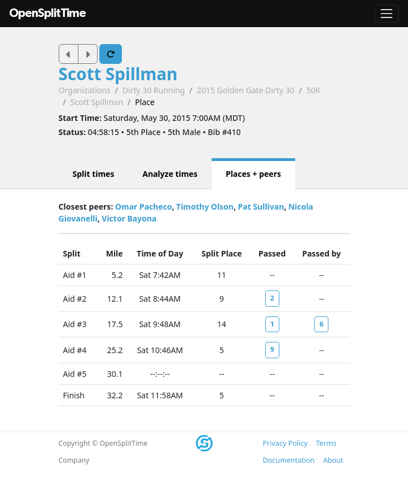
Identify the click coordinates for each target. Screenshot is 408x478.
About (333, 460)
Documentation (289, 460)
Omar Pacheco (143, 206)
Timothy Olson (205, 206)
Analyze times (170, 173)
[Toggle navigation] (386, 14)
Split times (94, 173)
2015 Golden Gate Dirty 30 (246, 90)
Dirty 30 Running (153, 90)
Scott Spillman (118, 73)
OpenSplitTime (47, 13)
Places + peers (253, 173)
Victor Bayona (129, 218)
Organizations (85, 90)
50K (313, 90)
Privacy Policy (285, 443)
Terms (326, 443)
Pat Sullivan (261, 206)
